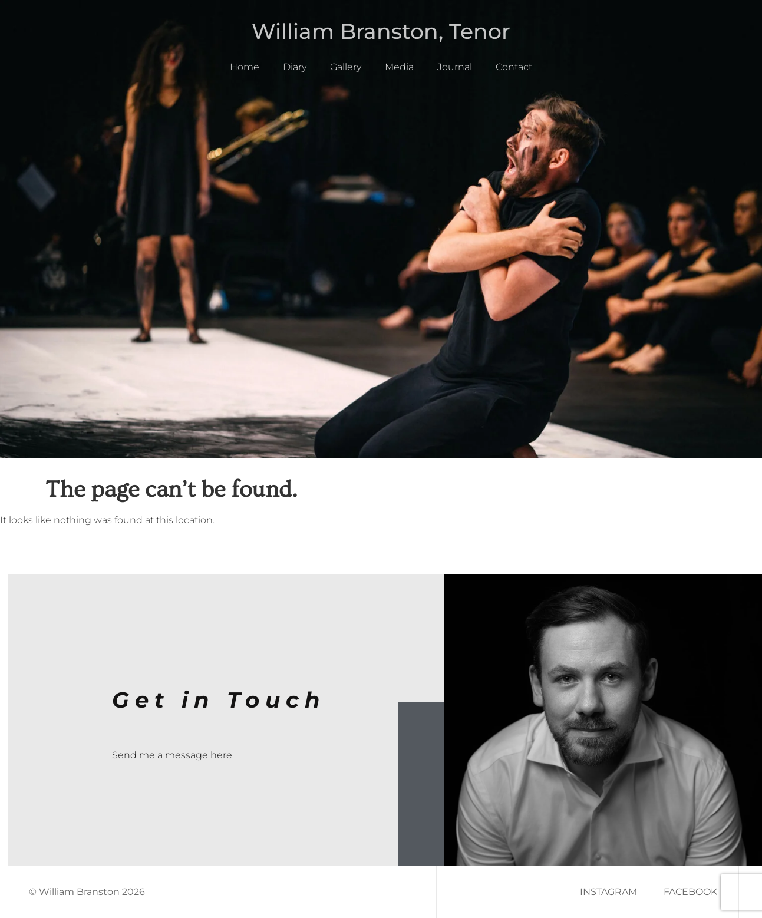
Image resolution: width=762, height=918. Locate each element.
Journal (454, 66)
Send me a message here (172, 755)
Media (399, 66)
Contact (514, 66)
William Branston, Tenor (381, 31)
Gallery (345, 66)
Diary (294, 66)
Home (244, 66)
